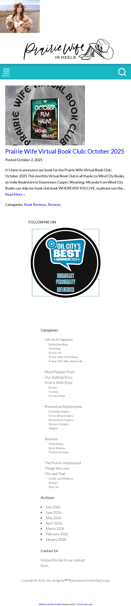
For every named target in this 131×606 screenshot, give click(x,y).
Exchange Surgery (59, 411)
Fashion (53, 391)
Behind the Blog (58, 344)
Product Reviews (59, 452)
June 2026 (53, 512)
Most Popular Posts (60, 372)
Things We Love (57, 468)
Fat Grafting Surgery (61, 415)
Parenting (54, 348)
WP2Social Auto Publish (50, 604)
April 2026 (54, 523)
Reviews (54, 204)
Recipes (53, 482)
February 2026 (57, 534)
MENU (6, 73)
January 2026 (56, 539)
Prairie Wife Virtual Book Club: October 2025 (64, 151)
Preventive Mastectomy (63, 406)
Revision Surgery (59, 424)
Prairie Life (55, 352)
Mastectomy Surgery (61, 420)
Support (53, 428)
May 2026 (53, 518)
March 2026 (55, 528)
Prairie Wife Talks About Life (65, 361)
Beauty (53, 387)
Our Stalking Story (59, 377)
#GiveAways (56, 443)
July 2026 (53, 507)
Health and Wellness (61, 478)
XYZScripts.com (85, 604)
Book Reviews (35, 204)
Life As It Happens (59, 339)
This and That (55, 473)
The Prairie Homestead (63, 463)
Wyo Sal (53, 487)
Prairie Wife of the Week (63, 357)
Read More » (15, 194)
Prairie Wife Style (58, 382)
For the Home (57, 396)
